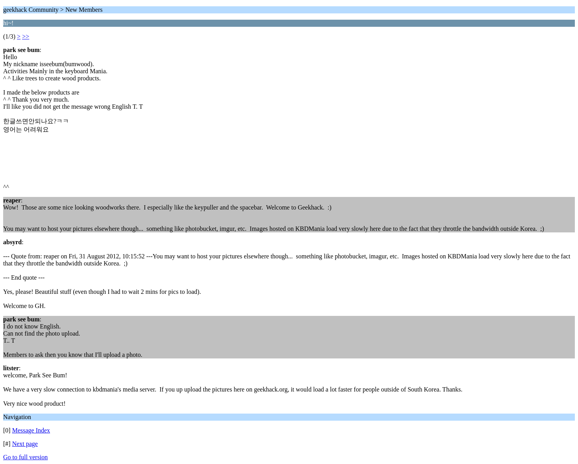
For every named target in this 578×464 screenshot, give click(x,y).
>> (25, 36)
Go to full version (25, 457)
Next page (25, 443)
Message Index (31, 430)
